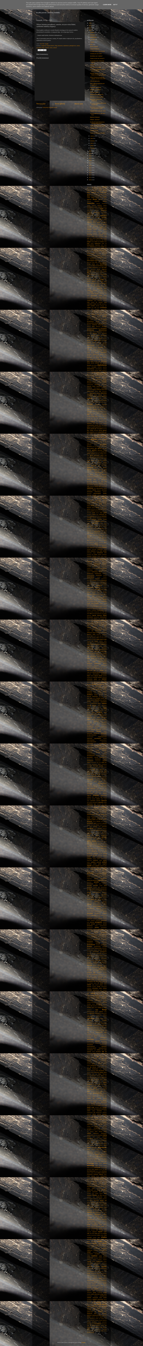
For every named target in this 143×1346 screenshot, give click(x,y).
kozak (88, 591)
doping (105, 350)
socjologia (100, 1082)
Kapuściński (101, 524)
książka (96, 603)
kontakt (98, 577)
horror (96, 474)
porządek (38, 47)
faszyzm (89, 411)
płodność (102, 850)
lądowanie (99, 613)
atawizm (89, 228)
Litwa (105, 624)
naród (105, 712)
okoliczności (98, 791)
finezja (100, 414)
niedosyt (88, 729)
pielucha (95, 837)
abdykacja (89, 187)
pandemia (93, 816)
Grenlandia (89, 452)
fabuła (104, 406)
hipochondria (104, 465)
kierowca (104, 537)
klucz (100, 545)
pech (95, 830)
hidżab (97, 463)
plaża (92, 848)
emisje (95, 395)
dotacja (101, 354)
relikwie (101, 997)
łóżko (97, 637)
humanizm (96, 476)
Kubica (94, 605)
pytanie (93, 979)
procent (98, 915)
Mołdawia (105, 689)
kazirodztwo (89, 535)
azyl (88, 238)
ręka (91, 1005)
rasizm (89, 985)
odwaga (95, 786)
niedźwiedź (98, 729)
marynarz (93, 653)
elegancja (94, 389)
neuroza (98, 722)
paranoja (89, 821)
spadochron (93, 1086)
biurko (97, 264)
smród (101, 1079)
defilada (96, 323)
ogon (106, 788)
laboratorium (96, 611)
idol (98, 479)
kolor (105, 552)
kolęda (94, 552)
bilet (96, 262)
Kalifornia (89, 517)
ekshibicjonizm (90, 384)
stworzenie (99, 1110)
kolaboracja (100, 549)
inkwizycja (89, 493)
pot (87, 890)
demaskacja (89, 328)
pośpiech (93, 889)
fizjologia (89, 416)
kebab (97, 535)
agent (105, 192)
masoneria (92, 655)
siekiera (88, 1065)
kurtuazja (89, 610)
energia (94, 396)
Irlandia (88, 503)
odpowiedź (89, 785)
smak (91, 1079)
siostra (98, 1067)
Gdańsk (91, 430)
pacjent (105, 811)
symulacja (99, 1121)
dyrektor (88, 367)
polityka (90, 873)
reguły (93, 991)
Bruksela (105, 276)
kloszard (94, 545)
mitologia (94, 682)
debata (105, 319)
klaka (103, 538)
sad (99, 1035)
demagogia (104, 326)
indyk (95, 488)
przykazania (89, 963)
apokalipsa (103, 215)
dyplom (95, 365)
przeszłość (89, 955)
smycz (88, 1080)
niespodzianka (98, 745)
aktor (88, 196)
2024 (90, 28)
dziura (99, 375)
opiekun (98, 798)
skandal (89, 1069)
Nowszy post (40, 104)
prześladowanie (95, 955)
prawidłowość (90, 906)
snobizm (96, 1081)
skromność (101, 1070)
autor (99, 233)
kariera (91, 528)
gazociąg (105, 428)
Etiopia (93, 402)
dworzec (96, 361)
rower (96, 1011)
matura (92, 658)
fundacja (105, 423)
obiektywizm (90, 771)
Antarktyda (89, 212)
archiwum (96, 219)
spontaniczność (104, 1089)
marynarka (89, 653)
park (102, 821)
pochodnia (96, 853)
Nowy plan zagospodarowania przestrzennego (97, 70)
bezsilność (98, 255)
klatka (94, 540)
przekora (105, 943)
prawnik (95, 906)
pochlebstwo (90, 853)
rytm (91, 1030)
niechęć (97, 724)
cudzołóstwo (104, 304)
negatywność (89, 721)
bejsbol (99, 246)
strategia (104, 1107)
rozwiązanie (89, 1023)
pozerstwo (104, 896)
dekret (105, 324)
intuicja (105, 500)
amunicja (99, 205)
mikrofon (105, 675)
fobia (95, 418)
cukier (88, 305)
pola (88, 869)
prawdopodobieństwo (97, 904)
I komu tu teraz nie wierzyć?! (97, 58)
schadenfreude (90, 1055)
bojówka (98, 271)
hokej (105, 469)
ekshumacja (97, 384)
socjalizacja (89, 1082)
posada (101, 885)
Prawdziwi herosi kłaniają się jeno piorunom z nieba (97, 107)
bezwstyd (93, 257)
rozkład (92, 1015)
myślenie (105, 700)
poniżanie (105, 876)
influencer (99, 489)
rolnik (105, 1007)
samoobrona (104, 1041)
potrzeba (100, 890)
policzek (88, 870)
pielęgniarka (104, 835)
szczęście (89, 1129)
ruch (103, 1027)
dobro (99, 344)
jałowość (89, 507)
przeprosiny (104, 948)
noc (106, 762)
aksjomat (105, 194)
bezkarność (89, 251)
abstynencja (94, 189)
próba (105, 929)
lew (106, 618)
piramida (95, 843)
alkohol (95, 199)
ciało (91, 297)
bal (94, 239)
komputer (104, 563)
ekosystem (89, 382)
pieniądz (104, 837)
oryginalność (90, 805)
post (99, 887)
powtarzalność (98, 895)
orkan (105, 804)
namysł (92, 710)
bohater (89, 271)
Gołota (101, 443)
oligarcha (89, 795)
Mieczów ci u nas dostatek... (97, 97)
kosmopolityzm (90, 587)
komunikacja (90, 565)
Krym (97, 597)
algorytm (89, 199)
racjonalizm (90, 981)
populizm (101, 880)
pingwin (98, 841)
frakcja (88, 421)
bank (88, 243)
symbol (100, 1119)
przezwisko (89, 960)
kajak (100, 516)
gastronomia (104, 426)
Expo (98, 406)
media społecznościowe (99, 661)
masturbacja (98, 655)
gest (106, 432)
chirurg (95, 292)
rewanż (93, 1004)
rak (98, 983)
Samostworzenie (94, 130)
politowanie (104, 870)
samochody (90, 1039)
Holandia (89, 471)
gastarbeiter (99, 427)
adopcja (95, 190)
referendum (95, 988)
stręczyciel (98, 1109)
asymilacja (101, 226)
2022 (90, 151)
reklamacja (98, 993)
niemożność (89, 733)
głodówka (89, 437)
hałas (105, 458)
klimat (96, 544)
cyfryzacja (102, 305)
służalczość (104, 1077)
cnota (105, 302)
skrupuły (92, 1072)
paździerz (89, 830)
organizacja (90, 804)
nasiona (105, 714)
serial (105, 1062)
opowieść (98, 800)
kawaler (91, 533)
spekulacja (89, 1088)
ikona (99, 481)
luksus (94, 632)
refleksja (105, 988)
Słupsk (95, 1077)
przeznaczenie (96, 958)
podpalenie (95, 860)
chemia (105, 290)
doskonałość (104, 352)
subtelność (89, 1114)
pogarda (105, 864)
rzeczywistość (99, 1032)
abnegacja (94, 187)
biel (102, 260)
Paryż (92, 824)
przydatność (104, 960)
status (98, 1102)
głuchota (88, 439)
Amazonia (89, 201)
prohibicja (100, 918)
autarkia (100, 229)
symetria (105, 1119)
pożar (100, 897)
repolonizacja (104, 998)
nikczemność (93, 762)
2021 (90, 153)
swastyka (96, 1117)
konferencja (104, 566)
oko (93, 791)
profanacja (89, 916)
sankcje (98, 1049)
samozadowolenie (103, 1048)
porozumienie (90, 883)
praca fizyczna (98, 899)
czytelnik (104, 316)
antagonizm (104, 210)
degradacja (89, 324)
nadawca (88, 703)
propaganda (98, 922)
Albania (92, 197)
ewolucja (94, 406)
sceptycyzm (104, 1053)
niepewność (89, 738)
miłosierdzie (89, 679)
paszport (105, 824)
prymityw (97, 930)
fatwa (96, 411)
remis (105, 997)
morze (95, 694)
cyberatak (97, 305)
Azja (105, 236)
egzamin (94, 381)
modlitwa (93, 689)
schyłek (105, 1055)
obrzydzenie (93, 774)
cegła (91, 285)
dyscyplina (94, 367)
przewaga (105, 955)
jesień (93, 512)
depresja (95, 333)
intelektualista (96, 496)
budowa (94, 279)
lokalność (100, 627)
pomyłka (104, 875)
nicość (88, 724)
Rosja (43, 47)
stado (97, 1096)
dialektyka (105, 338)
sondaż (98, 1084)
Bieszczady (89, 262)
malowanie (94, 642)
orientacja (99, 804)
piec (93, 835)
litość (102, 624)
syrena (98, 1122)
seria (102, 1061)
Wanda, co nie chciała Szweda (97, 125)
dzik (93, 375)
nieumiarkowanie (91, 754)
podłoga (94, 858)
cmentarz (100, 302)
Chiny (91, 292)
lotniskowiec (102, 629)
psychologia (95, 974)
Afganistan (93, 192)
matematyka (93, 656)
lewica (88, 620)
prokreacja (98, 920)
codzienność (89, 304)
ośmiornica (89, 809)
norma (99, 764)
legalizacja (89, 615)
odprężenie (95, 785)
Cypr (92, 307)
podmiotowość (104, 858)
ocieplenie (90, 780)
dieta (95, 340)
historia (89, 469)
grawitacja (100, 450)
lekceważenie (90, 617)
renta (91, 998)
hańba (92, 460)
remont (88, 998)
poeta (99, 864)
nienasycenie (96, 733)
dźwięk (105, 375)
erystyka (92, 400)
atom (101, 228)
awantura (89, 236)
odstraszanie (104, 785)
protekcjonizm (90, 927)
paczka (93, 812)
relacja (105, 995)
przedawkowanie (97, 937)
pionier (102, 841)
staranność (100, 1100)
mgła (94, 670)
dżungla (92, 377)
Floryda (88, 418)
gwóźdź (105, 457)
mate (88, 656)
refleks (100, 988)
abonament (99, 187)
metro (88, 668)
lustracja (98, 632)
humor (101, 476)
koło (92, 554)
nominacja (89, 764)
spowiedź (93, 1091)
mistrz (105, 680)
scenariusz (98, 1053)
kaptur (97, 524)
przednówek (89, 939)
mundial (98, 698)
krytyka (100, 599)
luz (106, 632)
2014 (90, 170)
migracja (96, 675)
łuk (100, 637)
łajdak (94, 634)
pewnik (94, 833)
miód (102, 680)
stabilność (101, 1095)
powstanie (104, 894)
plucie (105, 848)
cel (94, 285)
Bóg (56, 45)
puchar (91, 976)
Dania (95, 319)
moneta (94, 691)
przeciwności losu (102, 936)
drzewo (92, 359)
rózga (88, 1027)
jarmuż (105, 507)
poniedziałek (99, 876)
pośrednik (98, 889)
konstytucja (99, 575)
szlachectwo (96, 1133)
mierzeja (99, 672)
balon (105, 240)
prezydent (90, 913)
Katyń (105, 532)
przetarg (101, 955)
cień (98, 298)
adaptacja (105, 188)
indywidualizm (99, 488)
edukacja (98, 377)
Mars (88, 651)
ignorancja (104, 479)
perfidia (105, 830)
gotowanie (97, 446)
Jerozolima (89, 512)
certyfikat (89, 288)
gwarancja (97, 457)
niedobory (97, 726)
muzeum (93, 700)
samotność (104, 1046)
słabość (101, 1072)
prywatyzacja (90, 934)
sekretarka (93, 1056)
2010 (90, 179)
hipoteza (96, 467)
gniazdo (101, 439)
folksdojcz (101, 418)
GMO (98, 439)
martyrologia (103, 651)
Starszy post (79, 104)
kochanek (89, 549)
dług (103, 340)
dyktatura (104, 361)
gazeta (101, 428)
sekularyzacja (89, 1058)
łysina (102, 637)
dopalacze (99, 350)
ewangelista (89, 406)
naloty (101, 708)
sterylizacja (98, 1103)
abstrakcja (89, 188)
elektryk (96, 391)
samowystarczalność (91, 1048)
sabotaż (95, 1035)
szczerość (104, 1128)
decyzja (97, 321)
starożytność (89, 1102)
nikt (97, 762)
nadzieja (94, 705)
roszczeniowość (90, 1011)
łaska (92, 636)
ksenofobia (104, 601)
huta (91, 477)
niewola (96, 757)
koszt (102, 587)
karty (97, 528)
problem (105, 913)
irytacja (96, 503)
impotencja (96, 484)
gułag (105, 455)
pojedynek (102, 865)
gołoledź (91, 443)
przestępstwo (103, 951)
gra (103, 448)
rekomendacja (90, 995)
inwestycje (89, 502)
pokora (98, 867)
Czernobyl (101, 312)
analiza (95, 207)
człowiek (93, 314)
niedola (96, 727)
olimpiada (96, 795)
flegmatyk (105, 416)
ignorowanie (89, 481)
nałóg (105, 708)
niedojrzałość (90, 727)
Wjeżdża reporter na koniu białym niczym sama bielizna (98, 74)
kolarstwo (93, 551)
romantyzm (89, 1009)
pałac (99, 814)
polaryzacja (98, 869)
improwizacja (102, 484)
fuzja (103, 425)
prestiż (88, 911)
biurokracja (103, 264)
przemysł (105, 946)
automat (105, 231)
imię (105, 481)
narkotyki (99, 712)
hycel (93, 477)
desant (99, 333)
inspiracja (89, 495)
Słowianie (93, 1075)
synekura (94, 1123)
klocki (105, 544)
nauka (89, 719)
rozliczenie (89, 1016)
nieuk (105, 752)
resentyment (93, 1002)
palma (97, 814)
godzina (100, 441)
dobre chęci (94, 343)
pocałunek (104, 851)
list (104, 622)
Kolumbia (89, 554)
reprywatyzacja (97, 1000)
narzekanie (96, 714)
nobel (103, 762)
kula (92, 606)
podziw (95, 864)
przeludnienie (91, 944)
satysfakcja (98, 1051)
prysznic (89, 932)
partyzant (105, 823)
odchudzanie (89, 781)
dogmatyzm (89, 347)
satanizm (89, 1051)
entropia (99, 396)
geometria (96, 432)
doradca (92, 352)
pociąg (105, 853)
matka (88, 658)
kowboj (105, 589)
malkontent (89, 643)
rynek (88, 1030)
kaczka (88, 516)
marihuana (104, 648)
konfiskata (93, 568)
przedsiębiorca (96, 939)
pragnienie (104, 901)
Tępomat (92, 64)
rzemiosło (89, 1034)
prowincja (89, 929)
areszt (105, 219)
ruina (105, 1027)
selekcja (95, 1058)
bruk (96, 276)
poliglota (99, 870)
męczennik (97, 668)
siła (90, 1067)
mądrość (102, 658)
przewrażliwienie (103, 956)
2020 (90, 155)
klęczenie (101, 542)
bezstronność (104, 255)
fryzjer (97, 423)
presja (105, 910)
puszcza (105, 977)
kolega (97, 551)
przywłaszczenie (95, 969)
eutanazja (97, 404)
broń (105, 274)
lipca (91, 44)
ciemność (94, 298)
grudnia (92, 32)
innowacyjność (97, 493)
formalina (89, 420)
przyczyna (98, 960)
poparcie (96, 878)
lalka (101, 611)
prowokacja (101, 929)
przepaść (93, 948)
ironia (92, 503)
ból (95, 272)
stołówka (103, 1105)
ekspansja (89, 386)
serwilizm (89, 1063)
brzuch (105, 278)
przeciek (88, 936)
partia (95, 823)
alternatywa (100, 199)
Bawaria (96, 246)
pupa (105, 976)
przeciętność (94, 936)
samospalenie (90, 1044)
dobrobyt (104, 344)
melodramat (96, 665)
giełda (91, 433)
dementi (99, 328)
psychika (105, 972)
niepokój (105, 738)
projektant (93, 920)
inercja (105, 488)
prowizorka (95, 929)
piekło (97, 835)
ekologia (104, 381)
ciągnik (97, 297)
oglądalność (93, 788)
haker (94, 458)
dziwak (102, 375)
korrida (88, 585)
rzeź (102, 1034)
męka (101, 668)
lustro (101, 632)
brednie (99, 274)
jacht (99, 505)
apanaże (98, 214)
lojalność (95, 627)
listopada (92, 34)
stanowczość (89, 1100)
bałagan (89, 241)
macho (88, 639)
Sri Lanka (97, 1095)
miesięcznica (104, 672)
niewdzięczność (91, 755)
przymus (105, 963)
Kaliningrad (99, 517)
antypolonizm (104, 212)
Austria (95, 229)
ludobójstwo (98, 630)
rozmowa (97, 1018)
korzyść (105, 585)
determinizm (89, 337)
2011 (90, 177)
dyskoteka (100, 367)
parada (100, 819)
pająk (97, 812)
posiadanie (89, 887)
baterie (88, 246)
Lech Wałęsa (104, 613)
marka (93, 649)
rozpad (105, 1018)
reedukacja (89, 988)
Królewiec (99, 596)
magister (88, 641)
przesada (100, 950)
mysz (101, 700)
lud (92, 630)
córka (98, 304)
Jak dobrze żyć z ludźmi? (96, 56)
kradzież (100, 591)
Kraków (89, 592)
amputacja (94, 205)
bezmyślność (96, 252)
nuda (93, 769)
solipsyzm (95, 1084)
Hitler (99, 469)
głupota (94, 439)
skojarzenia (93, 1070)
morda (105, 692)
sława (105, 1072)
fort (92, 420)
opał (101, 797)
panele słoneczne (103, 816)
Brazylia (93, 274)
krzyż (99, 601)
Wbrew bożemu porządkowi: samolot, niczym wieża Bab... (98, 78)
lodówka (101, 625)
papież (93, 819)
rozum (101, 1022)
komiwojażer (100, 557)
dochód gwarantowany (101, 345)
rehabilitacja (98, 991)
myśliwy (89, 701)
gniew (105, 439)
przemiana (98, 944)
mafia (97, 639)
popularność (95, 880)
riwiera (98, 1005)
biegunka (100, 260)
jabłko (96, 505)
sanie (95, 1049)
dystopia (92, 370)
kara (106, 525)
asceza (88, 224)
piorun (105, 841)
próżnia (88, 930)
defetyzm (89, 323)
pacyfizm (89, 812)
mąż (106, 658)
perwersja (99, 831)
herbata (105, 462)
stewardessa (104, 1103)
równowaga (104, 1025)
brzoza (100, 278)
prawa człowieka (102, 903)
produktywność (104, 915)
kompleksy (89, 561)
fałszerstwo (102, 407)
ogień (88, 788)
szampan (88, 1126)
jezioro (97, 512)
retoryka (89, 1004)
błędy (105, 267)
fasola (105, 409)
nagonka (89, 707)
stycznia (92, 148)
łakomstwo (98, 634)
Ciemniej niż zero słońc (96, 53)
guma (88, 457)
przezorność (104, 958)
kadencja (92, 516)
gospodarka (103, 445)
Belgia (102, 246)
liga (97, 622)
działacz (93, 372)
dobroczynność (90, 345)
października (93, 37)
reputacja (89, 1002)
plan (93, 846)
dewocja (100, 337)
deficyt (92, 323)
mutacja (88, 700)
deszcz (98, 335)
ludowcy (105, 630)
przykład (95, 963)
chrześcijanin (94, 295)
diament (91, 340)
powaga (89, 892)
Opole (105, 798)
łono (103, 636)
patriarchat (104, 826)
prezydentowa (98, 913)
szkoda (105, 1131)
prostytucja (89, 925)
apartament (89, 215)
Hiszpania (94, 469)
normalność (89, 766)
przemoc (89, 946)
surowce (94, 1116)
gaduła (105, 425)
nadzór (99, 705)
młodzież (99, 684)
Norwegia (95, 766)
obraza (105, 772)
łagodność (89, 634)
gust (90, 457)
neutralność (104, 722)
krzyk (91, 601)
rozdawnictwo (98, 1013)
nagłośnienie (104, 705)
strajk (92, 1107)
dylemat (92, 363)
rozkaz (88, 1015)
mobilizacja (89, 687)
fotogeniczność (104, 420)
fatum (93, 411)
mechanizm (100, 660)
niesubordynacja (97, 747)
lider (95, 622)
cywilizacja (103, 307)
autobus (105, 229)
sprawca (105, 1091)
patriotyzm (90, 828)
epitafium (95, 398)
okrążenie (105, 791)
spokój (105, 1088)
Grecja (105, 450)
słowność (98, 1075)
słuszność (99, 1077)
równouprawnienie (97, 1025)
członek (88, 314)
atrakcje (105, 228)
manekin (105, 646)
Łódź (88, 637)
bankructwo (98, 243)
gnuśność (89, 441)
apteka (88, 217)
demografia (104, 328)
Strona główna (60, 104)
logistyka (89, 627)
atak (106, 226)
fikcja (105, 413)
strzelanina (104, 1109)
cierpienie (104, 298)
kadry (96, 516)
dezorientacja (95, 338)
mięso (88, 675)
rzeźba (105, 1034)
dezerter (105, 337)
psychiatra (99, 972)
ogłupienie (102, 788)
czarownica (89, 311)
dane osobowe (90, 319)
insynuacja (104, 495)
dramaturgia (104, 355)
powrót (96, 894)
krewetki (97, 594)
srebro (93, 1095)
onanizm (89, 797)
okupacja (105, 793)
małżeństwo (97, 644)
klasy (88, 540)
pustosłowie (94, 977)
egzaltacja (89, 381)
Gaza (98, 428)
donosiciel (93, 350)
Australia (89, 229)
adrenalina (100, 190)
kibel (106, 535)
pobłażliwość (94, 851)
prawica (105, 904)
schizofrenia (100, 1055)
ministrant (95, 680)
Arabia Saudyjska (101, 217)
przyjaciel (95, 962)
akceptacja (96, 194)
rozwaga (105, 1022)
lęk (91, 620)
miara (97, 670)
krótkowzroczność (91, 597)
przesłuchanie (96, 951)
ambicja (105, 201)
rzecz (88, 1032)
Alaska (88, 197)
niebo (93, 724)
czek (106, 311)
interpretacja (90, 500)
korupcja (99, 585)
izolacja (88, 505)
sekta (106, 1056)
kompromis (89, 563)
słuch (106, 1075)
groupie (99, 451)
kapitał (101, 523)
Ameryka (90, 203)
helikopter (99, 462)
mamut (96, 646)
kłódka (88, 547)
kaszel (96, 530)
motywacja (95, 696)
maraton (97, 648)
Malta (98, 642)
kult (94, 606)
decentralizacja (90, 321)
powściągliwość (90, 896)
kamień (88, 519)
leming (91, 618)
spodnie (100, 1088)
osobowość (104, 805)
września (92, 39)
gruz (99, 453)
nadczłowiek (94, 703)
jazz (96, 509)
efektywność (104, 377)
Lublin (88, 630)
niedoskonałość (103, 727)
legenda (94, 615)
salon (96, 1037)
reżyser (88, 1005)
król (93, 596)
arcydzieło (100, 219)
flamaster (100, 416)
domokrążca (104, 349)
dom (91, 349)
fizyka (92, 416)
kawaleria (95, 533)
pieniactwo (99, 837)
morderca (90, 694)
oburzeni (93, 776)
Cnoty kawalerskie (94, 48)
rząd (106, 1030)
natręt (94, 717)
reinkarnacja (104, 991)
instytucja (99, 495)
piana (106, 833)
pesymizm (89, 833)
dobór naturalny (103, 342)
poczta (105, 855)
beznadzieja (104, 252)
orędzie (105, 802)
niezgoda (105, 759)
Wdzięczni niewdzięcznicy (96, 94)
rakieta (101, 983)
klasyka (91, 540)
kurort (105, 608)
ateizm (93, 228)
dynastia (89, 365)
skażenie (88, 1070)
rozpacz (101, 1018)
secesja (88, 1056)
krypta (105, 597)
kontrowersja (104, 578)
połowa (92, 875)
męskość (105, 668)
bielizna (105, 260)
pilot (106, 838)
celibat (97, 285)
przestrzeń (89, 953)
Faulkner (101, 411)
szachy (95, 1124)
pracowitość (89, 901)
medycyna (89, 663)
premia (98, 910)
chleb (98, 292)
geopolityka (101, 432)
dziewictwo (89, 375)
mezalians (92, 668)
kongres (95, 570)
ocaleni (88, 778)
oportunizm (92, 800)
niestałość (105, 745)
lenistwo (95, 618)
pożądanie (105, 897)
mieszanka (89, 673)
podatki (89, 857)
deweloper (95, 337)
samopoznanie (98, 1042)
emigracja (90, 395)
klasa (106, 538)
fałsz (98, 407)
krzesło (88, 601)
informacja (104, 490)
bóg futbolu (92, 272)
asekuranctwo (93, 224)
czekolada (92, 312)
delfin (93, 326)
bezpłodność (98, 253)
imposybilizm (90, 484)
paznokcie (105, 828)
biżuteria (88, 265)
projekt (88, 920)
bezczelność (97, 248)
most (105, 694)
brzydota (89, 279)
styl (94, 1112)
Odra (99, 785)
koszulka (88, 589)
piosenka (89, 843)
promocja (92, 922)
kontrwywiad (89, 580)
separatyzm (89, 1062)
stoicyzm (95, 1105)
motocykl (89, 696)
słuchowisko (89, 1077)
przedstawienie (104, 939)
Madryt (94, 639)
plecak (99, 848)
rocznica (89, 1007)
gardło (91, 426)
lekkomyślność (103, 617)
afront (98, 192)
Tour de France (94, 128)
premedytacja (93, 910)
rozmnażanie (91, 1018)
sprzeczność (89, 1095)
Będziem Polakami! (95, 117)
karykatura (101, 528)
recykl (98, 986)
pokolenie (93, 867)
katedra (102, 531)
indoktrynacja (104, 486)
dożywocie (98, 356)
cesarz (94, 288)
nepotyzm (89, 722)
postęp (89, 889)
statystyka (104, 1102)
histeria (105, 467)
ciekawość (104, 297)
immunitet (89, 483)
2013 (90, 172)
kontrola (97, 578)
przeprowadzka (90, 949)
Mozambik (101, 696)
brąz (96, 274)
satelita (93, 1051)
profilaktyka (89, 918)
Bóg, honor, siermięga (95, 67)
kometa (98, 556)
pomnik (96, 875)
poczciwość (100, 855)
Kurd (100, 608)
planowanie (100, 846)
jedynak (102, 510)
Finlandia (104, 414)
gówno (100, 448)
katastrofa (60, 45)
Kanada (105, 519)
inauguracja (92, 486)
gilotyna (105, 433)
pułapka (95, 976)
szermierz (92, 1131)
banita (105, 241)
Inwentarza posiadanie (95, 87)
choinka (88, 293)
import (105, 483)
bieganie (92, 260)
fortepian (95, 420)
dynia (93, 365)
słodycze (89, 1074)
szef (88, 1131)
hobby (102, 469)
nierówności (90, 743)
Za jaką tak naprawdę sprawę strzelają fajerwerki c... (97, 122)
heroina (94, 463)
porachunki (89, 882)
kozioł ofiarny (93, 591)
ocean (92, 778)
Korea (91, 583)
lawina (95, 613)
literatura (96, 624)
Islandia (105, 503)
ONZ (93, 797)
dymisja (105, 363)
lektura (88, 618)
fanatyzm (89, 409)
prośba (96, 925)
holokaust (104, 471)
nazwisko (104, 719)
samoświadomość (91, 1046)
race (96, 979)
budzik (98, 279)
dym (101, 363)
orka (102, 804)
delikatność (98, 326)
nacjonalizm (104, 701)
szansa (92, 1126)
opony (88, 800)
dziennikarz (100, 374)
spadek (88, 1086)
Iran (106, 502)
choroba (97, 293)
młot (103, 684)
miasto (102, 670)
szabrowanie (90, 1124)
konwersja (95, 582)
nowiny (92, 767)
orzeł (95, 805)
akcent (92, 194)
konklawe (89, 571)
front (105, 421)
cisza (88, 302)
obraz (102, 772)
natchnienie (89, 717)
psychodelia (89, 974)
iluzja (102, 481)
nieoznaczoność (90, 736)
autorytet (104, 233)
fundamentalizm (90, 425)
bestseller (89, 248)
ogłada (97, 788)
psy (94, 972)
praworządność (90, 908)
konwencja (104, 580)
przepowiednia (98, 948)
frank (97, 421)
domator (94, 349)
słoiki (93, 1074)
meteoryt (101, 666)
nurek (97, 769)
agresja (88, 194)
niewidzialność (104, 755)
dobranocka (89, 343)
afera (88, 192)
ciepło (100, 298)
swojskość (105, 1117)
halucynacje (101, 458)
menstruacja (104, 665)
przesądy (105, 950)
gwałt (93, 457)
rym (106, 1028)
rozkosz (105, 1015)
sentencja (96, 1060)
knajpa (96, 547)
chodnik (105, 292)
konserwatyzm (90, 575)
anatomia (105, 207)
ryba (101, 1029)
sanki (102, 1049)
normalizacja (104, 764)
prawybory (98, 908)
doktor (105, 347)
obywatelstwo (104, 776)
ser (93, 1061)
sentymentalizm (103, 1060)
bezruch (94, 255)
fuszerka (96, 425)
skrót (106, 1070)
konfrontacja (90, 570)
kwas (106, 610)
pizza (101, 844)
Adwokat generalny (95, 81)
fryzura (100, 423)
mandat (100, 646)
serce (99, 1062)
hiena (100, 463)
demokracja (90, 330)
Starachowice (95, 1100)
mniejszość (98, 686)
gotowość (101, 446)
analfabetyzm (90, 207)
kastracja (89, 530)
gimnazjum (89, 435)
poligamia (94, 870)
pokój (101, 867)
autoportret (95, 233)
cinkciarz (105, 300)
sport (88, 1091)
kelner (100, 535)
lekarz (105, 615)
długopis (93, 342)
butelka (95, 283)
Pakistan (101, 812)
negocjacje (96, 721)
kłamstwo (104, 545)
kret (92, 594)
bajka (88, 239)
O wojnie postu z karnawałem (97, 51)
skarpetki (105, 1068)
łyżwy (105, 637)
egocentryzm (99, 379)
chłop (101, 292)
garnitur (94, 427)
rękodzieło (95, 1005)
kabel (97, 514)
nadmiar (104, 703)
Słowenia (89, 1075)
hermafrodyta (89, 463)
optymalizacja (95, 802)
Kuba (88, 605)
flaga (96, 416)
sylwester (92, 1119)
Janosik (93, 507)
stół (106, 1105)
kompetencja (103, 559)
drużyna (105, 357)
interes (99, 498)
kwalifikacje (94, 610)
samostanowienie (103, 1044)
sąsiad (94, 1053)
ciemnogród (89, 298)
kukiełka (105, 604)
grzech (91, 455)
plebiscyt (95, 848)
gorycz (95, 444)
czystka (105, 314)
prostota (105, 924)
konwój (98, 582)
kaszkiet (99, 530)
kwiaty (88, 611)
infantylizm (89, 489)
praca (92, 899)
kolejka (105, 551)
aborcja (104, 187)
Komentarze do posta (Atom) (50, 107)
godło (92, 441)
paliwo (93, 814)
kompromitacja (97, 563)
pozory (92, 897)
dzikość (96, 375)
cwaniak (93, 305)
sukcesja (99, 1114)
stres (95, 1109)
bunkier (98, 281)
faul (98, 411)
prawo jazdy (104, 906)
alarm (105, 196)
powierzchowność (97, 892)
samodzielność (103, 1039)
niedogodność (104, 726)
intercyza (94, 498)
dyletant (97, 363)
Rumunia (89, 1028)
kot (102, 589)
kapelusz (88, 523)
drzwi (95, 359)
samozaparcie (90, 1049)
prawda (89, 904)
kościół (98, 589)
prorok (88, 924)
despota (88, 335)
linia (102, 622)
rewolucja (99, 1004)
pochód (100, 853)
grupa (96, 453)
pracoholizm (104, 899)
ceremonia (105, 286)
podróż (105, 860)
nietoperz (97, 750)
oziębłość (101, 811)
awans (105, 234)
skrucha (88, 1072)
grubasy (88, 453)
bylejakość (104, 283)
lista (106, 622)
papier (105, 817)
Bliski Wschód (96, 265)
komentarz (89, 556)
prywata (96, 932)
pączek (92, 830)
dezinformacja (90, 338)
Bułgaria (94, 281)
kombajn (99, 554)
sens (106, 1058)
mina (99, 679)
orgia (95, 804)
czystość (99, 316)
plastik (105, 846)
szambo (105, 1124)
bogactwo (104, 269)
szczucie (98, 1129)
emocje (100, 395)
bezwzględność (100, 257)
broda (102, 274)
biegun (95, 260)
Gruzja (101, 453)
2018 (90, 160)
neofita (101, 721)
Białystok (97, 258)
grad (106, 448)
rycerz (103, 1028)
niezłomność (90, 760)
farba (99, 409)
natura (78, 45)
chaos (105, 288)
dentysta (94, 331)
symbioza (96, 1119)
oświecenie (99, 809)
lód (106, 629)
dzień (105, 374)
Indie (100, 486)
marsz (91, 651)
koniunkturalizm (103, 570)
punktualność (101, 976)
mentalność (89, 666)
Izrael (92, 505)
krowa (88, 596)
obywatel (98, 776)
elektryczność (90, 391)
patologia (95, 826)
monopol (105, 691)
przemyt (89, 948)
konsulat (105, 575)
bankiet (92, 243)
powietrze (104, 892)
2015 (90, 167)
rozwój (98, 1023)
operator (93, 798)
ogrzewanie (100, 790)
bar (106, 243)
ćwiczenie (89, 318)
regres (101, 990)
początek (95, 855)
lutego (92, 145)
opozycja (104, 800)
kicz (92, 537)
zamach (55, 47)
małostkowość (103, 643)
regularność (89, 991)
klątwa (105, 540)
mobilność (95, 687)
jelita (106, 510)
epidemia (89, 398)
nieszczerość (104, 747)
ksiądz (88, 603)
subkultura (104, 1112)
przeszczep (98, 953)
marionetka (89, 649)
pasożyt (97, 825)
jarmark (101, 507)
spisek (95, 1088)
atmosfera (97, 227)
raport (105, 983)
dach (93, 317)
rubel (100, 1027)
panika (88, 818)
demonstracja (103, 330)
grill (93, 452)
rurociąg (94, 1028)
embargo (98, 393)
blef (91, 265)
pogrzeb (97, 865)
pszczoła (105, 974)
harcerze (100, 460)
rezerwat (105, 1004)
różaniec (91, 1027)
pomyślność (93, 876)
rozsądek (104, 1020)
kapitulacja (89, 525)
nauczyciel (104, 717)
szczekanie (89, 1128)
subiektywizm (99, 1112)
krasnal (93, 592)
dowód (88, 356)
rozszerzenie (96, 1022)
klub (97, 545)
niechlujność (104, 724)
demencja (94, 328)
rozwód (94, 1023)
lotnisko (97, 629)
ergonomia (104, 398)
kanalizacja (89, 521)
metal (98, 666)
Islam (100, 504)
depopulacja (99, 331)
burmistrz (89, 283)
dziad (100, 370)
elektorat (99, 389)
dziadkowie (104, 370)
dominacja (99, 349)
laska (106, 611)
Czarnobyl (97, 309)
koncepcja (89, 566)
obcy (106, 769)
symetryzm (89, 1121)
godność (96, 441)
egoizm (105, 379)
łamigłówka (104, 634)
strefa (92, 1109)
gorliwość (89, 444)
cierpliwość (90, 300)
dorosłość (97, 352)
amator (105, 199)
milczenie (95, 677)
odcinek (95, 781)
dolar (88, 349)
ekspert (93, 386)
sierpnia (92, 42)
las (103, 611)
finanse (96, 414)
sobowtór (105, 1081)
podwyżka (99, 862)
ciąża (100, 297)
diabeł (100, 338)
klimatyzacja (101, 544)
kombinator (104, 554)
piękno (98, 838)
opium (102, 798)
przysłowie (89, 967)
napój (105, 710)
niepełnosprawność (102, 736)
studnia (93, 1110)
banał (96, 241)
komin (105, 556)
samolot (47, 47)
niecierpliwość (90, 726)
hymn (100, 477)
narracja (89, 714)
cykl (106, 305)
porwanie (89, 885)
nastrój (95, 715)
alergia (101, 197)
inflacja (94, 490)
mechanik (95, 660)
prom (88, 922)
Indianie (96, 486)
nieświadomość (90, 750)
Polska (105, 873)
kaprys (94, 524)
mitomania (98, 682)
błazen (100, 267)
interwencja (98, 500)
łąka (100, 636)
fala (95, 407)
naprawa (88, 712)
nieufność (98, 752)
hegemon (94, 462)
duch (102, 359)
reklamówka (104, 993)
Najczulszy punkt (94, 92)
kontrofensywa (90, 578)
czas (93, 311)
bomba (105, 271)
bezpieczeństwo (50, 45)
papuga (97, 819)
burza (92, 283)
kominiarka (89, 557)
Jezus (101, 512)
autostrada (89, 234)
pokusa (105, 867)
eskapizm (100, 400)
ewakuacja (104, 404)
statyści (88, 1103)
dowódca (93, 355)
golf (106, 441)
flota (92, 418)
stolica (99, 1105)
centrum (94, 286)
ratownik (97, 984)
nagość (94, 707)
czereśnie (96, 312)
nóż (90, 769)
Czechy (97, 311)
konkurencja (95, 571)
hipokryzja (90, 467)
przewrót (89, 958)
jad (101, 505)
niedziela (93, 729)
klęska (105, 542)
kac (106, 514)
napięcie (96, 710)
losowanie (89, 629)
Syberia (88, 1119)
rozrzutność (97, 1020)
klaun (97, 540)
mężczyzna (89, 670)
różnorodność (96, 1027)
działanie (98, 372)
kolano (88, 551)
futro (100, 425)
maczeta (91, 639)
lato (91, 613)
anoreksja (96, 210)
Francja (93, 421)
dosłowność (89, 354)
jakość (105, 505)
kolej (101, 551)
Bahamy (105, 238)
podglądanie (99, 856)
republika (105, 1000)
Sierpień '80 (102, 1065)
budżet (102, 280)
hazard (88, 462)
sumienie (104, 1114)
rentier (94, 998)
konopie (105, 571)
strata (101, 1107)
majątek (96, 641)
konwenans (99, 580)
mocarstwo (100, 687)
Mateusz (105, 656)
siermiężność (93, 1065)
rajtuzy (95, 983)
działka (101, 372)
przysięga (105, 965)
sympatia (94, 1121)
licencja (105, 620)
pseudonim (89, 972)
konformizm (104, 568)
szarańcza (101, 1126)
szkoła (89, 1133)
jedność (92, 511)
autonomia (89, 233)
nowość (102, 767)
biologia (89, 264)
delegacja (89, 326)
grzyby (102, 455)
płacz (96, 850)
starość (105, 1100)
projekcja (105, 918)
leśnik (99, 618)
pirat (88, 845)
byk (100, 283)
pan (106, 814)
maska (105, 653)
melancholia (89, 665)
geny (88, 432)
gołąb (88, 443)
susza (105, 1116)
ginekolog (94, 435)
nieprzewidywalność (91, 741)
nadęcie (99, 703)
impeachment (95, 483)
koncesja (99, 566)
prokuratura (104, 920)
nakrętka (98, 708)
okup (100, 793)
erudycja (88, 400)
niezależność (98, 759)
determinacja (104, 335)
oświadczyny (94, 809)
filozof (92, 414)
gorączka (105, 443)
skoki (97, 1070)
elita (100, 391)
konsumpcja (90, 577)
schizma (95, 1055)
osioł (99, 805)
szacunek (100, 1124)
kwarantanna (100, 610)
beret (106, 246)
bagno (101, 238)
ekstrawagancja (97, 387)
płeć (99, 850)
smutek (105, 1079)
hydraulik (97, 477)
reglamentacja (96, 990)
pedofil (98, 830)
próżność (93, 931)
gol (103, 441)
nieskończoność (90, 745)
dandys (103, 317)
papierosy (89, 819)
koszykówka (93, 589)
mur (106, 698)
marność (97, 649)
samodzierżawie (90, 1041)
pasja (94, 824)
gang (88, 427)
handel (88, 460)
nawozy (93, 719)
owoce (91, 811)
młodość (94, 684)
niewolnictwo (103, 757)
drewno (93, 357)
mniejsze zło (90, 686)
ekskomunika (104, 384)
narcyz (93, 712)
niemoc (105, 731)
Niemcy (98, 731)
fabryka (100, 406)
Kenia (103, 535)
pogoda (89, 865)
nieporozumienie (90, 740)
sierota (98, 1065)
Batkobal (92, 246)
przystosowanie (95, 967)
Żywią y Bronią (94, 46)
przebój (100, 934)
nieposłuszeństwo (103, 740)
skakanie (102, 1067)
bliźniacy (101, 265)
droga (97, 357)
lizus (88, 625)
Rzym (92, 1035)
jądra (98, 509)
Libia (101, 620)
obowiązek (95, 772)
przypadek (89, 965)
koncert (94, 566)
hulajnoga (104, 474)
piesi (94, 838)
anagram (105, 205)
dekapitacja (100, 324)
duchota (105, 359)
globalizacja (104, 435)
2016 (90, 165)
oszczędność (96, 807)
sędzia (93, 1063)
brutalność (89, 277)
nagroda (105, 707)
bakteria (91, 240)
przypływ (95, 965)
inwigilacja (95, 502)
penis (102, 830)
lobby (92, 625)
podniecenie (89, 860)
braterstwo (104, 272)
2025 (90, 25)
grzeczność (97, 455)
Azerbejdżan (101, 236)
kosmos (97, 587)
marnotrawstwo (103, 649)
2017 (90, 163)
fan (106, 407)
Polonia (95, 873)
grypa (88, 455)
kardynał (105, 526)
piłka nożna (91, 841)
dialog (88, 340)
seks (97, 1057)
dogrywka (95, 347)
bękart (88, 258)
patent (90, 826)
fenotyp (93, 413)
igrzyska (95, 481)
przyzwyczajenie (103, 970)
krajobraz (105, 591)
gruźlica (105, 453)
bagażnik (98, 238)
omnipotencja (104, 795)
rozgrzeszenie (104, 1013)
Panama (88, 816)
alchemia (97, 197)
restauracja (104, 1002)
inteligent (89, 498)
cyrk (95, 307)
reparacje (98, 998)
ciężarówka (99, 300)
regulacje (105, 990)
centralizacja (89, 286)
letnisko (102, 618)
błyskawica (93, 269)
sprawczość (89, 1093)
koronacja (99, 583)
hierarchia (104, 464)
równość (89, 1025)
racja (98, 979)
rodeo (93, 1007)
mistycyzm (89, 682)
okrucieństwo (90, 793)
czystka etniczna (91, 316)
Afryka (101, 192)
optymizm (100, 802)
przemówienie (97, 946)
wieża (51, 47)
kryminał (101, 597)
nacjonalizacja (96, 701)
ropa (96, 1010)
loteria (92, 629)
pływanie (89, 851)
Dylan (88, 363)
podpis (100, 860)
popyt (105, 880)
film (88, 415)
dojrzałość (100, 347)
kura (94, 608)
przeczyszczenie (90, 937)
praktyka (95, 902)
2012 (90, 175)
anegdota (89, 208)
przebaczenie (95, 934)
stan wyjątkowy (97, 1098)
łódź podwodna (93, 637)
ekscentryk (99, 382)
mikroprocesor (90, 677)
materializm (99, 656)
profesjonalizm (97, 916)
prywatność (104, 932)
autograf (94, 231)
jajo (103, 505)
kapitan (105, 523)
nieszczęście (89, 748)
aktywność (102, 196)
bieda (88, 260)
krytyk (95, 599)
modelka (88, 689)
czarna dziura (90, 309)
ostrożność (89, 807)
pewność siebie (99, 833)
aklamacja (101, 194)
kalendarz (104, 516)
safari (105, 1035)
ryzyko (102, 1030)
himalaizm (93, 465)
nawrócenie (98, 719)
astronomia (95, 226)
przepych (95, 949)
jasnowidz (93, 509)
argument (95, 221)
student (88, 1110)
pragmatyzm (97, 901)
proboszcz (89, 915)
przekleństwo (90, 943)
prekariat (88, 910)
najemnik (94, 708)
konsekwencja (90, 573)
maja (91, 138)
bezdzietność (95, 250)
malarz (105, 641)
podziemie (89, 864)
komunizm (97, 565)
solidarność (90, 1084)
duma (88, 361)
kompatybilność (95, 559)
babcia (91, 238)
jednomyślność (103, 509)
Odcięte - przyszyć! (95, 119)
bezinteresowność (103, 250)
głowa (102, 437)
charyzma (95, 290)
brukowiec (100, 276)
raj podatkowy (90, 983)
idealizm (104, 477)
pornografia (104, 882)
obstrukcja (89, 776)
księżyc (101, 603)
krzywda (95, 601)
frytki (94, 423)
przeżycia (94, 960)
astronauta (89, 226)
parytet (88, 825)
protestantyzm (104, 927)
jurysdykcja (89, 514)
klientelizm (92, 544)
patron (95, 828)
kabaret (94, 514)
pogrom (93, 865)
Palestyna (89, 814)
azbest (96, 236)
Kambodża (104, 517)
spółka (101, 1091)
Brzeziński (95, 277)
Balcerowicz (98, 239)
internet (104, 498)
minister (104, 679)
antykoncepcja (96, 212)
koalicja (100, 547)
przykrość (100, 963)
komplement (97, 561)
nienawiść (104, 733)
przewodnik (97, 956)
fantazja (95, 409)
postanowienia (104, 887)
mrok (88, 698)
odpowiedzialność (102, 783)
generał (100, 430)
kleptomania (91, 542)
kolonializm (100, 552)
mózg (105, 696)
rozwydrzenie (104, 1023)
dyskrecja (105, 367)
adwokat (105, 190)
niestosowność (90, 747)
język (105, 512)
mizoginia (89, 684)
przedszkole (90, 941)
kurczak (96, 608)
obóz (99, 772)
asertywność (99, 224)
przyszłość (103, 967)
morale (95, 692)
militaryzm (104, 677)
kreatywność (99, 592)
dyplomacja (102, 365)
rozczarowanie (90, 1013)
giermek (95, 433)
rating (93, 984)
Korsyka (93, 585)
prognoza (95, 918)
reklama (92, 993)
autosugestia (95, 234)
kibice (89, 537)
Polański (92, 869)
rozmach (98, 1016)
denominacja (89, 331)
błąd (103, 267)
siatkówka (100, 1063)
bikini (93, 262)
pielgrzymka (90, 837)
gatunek (92, 428)
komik (102, 556)
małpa (88, 644)
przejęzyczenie (104, 941)
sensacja (89, 1060)
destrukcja (93, 335)
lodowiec (96, 625)
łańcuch (88, 636)
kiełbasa (99, 537)
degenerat (104, 323)
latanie (88, 613)
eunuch (105, 402)
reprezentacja (90, 1000)
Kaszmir (103, 530)
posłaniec (95, 887)
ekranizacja (94, 382)
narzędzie (101, 714)
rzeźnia (88, 1035)
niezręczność (98, 760)
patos (100, 826)
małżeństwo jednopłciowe (69, 45)
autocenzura (89, 231)
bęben (105, 257)
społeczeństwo (90, 1089)
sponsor (97, 1089)
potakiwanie (91, 890)
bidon (105, 258)
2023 (90, 30)
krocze (105, 594)
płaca (93, 850)
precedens (105, 908)
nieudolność (89, 752)
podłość (98, 858)
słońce (99, 1074)
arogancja (43, 45)
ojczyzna (89, 791)
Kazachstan (104, 533)
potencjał (96, 890)
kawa (88, 533)
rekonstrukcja (96, 995)
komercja (94, 556)
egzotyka (99, 381)
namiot (88, 710)
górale (88, 448)
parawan (98, 821)
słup (93, 1077)
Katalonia (89, 532)
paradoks (105, 819)
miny (99, 680)
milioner (100, 677)
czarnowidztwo (104, 309)
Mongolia (99, 691)
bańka (103, 243)
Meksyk (105, 663)
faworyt (105, 411)
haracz (96, 460)
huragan (105, 476)
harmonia (104, 460)
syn (102, 1121)
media (88, 661)
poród (96, 883)
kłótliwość (92, 547)
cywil (98, 307)
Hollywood (96, 471)
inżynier (100, 502)
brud (88, 276)
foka (97, 418)
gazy (88, 430)
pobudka (99, 851)
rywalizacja (97, 1030)
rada (94, 981)
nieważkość (104, 753)
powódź (89, 894)
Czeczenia (102, 311)
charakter (89, 290)
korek (95, 583)
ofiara (102, 786)
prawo (99, 906)
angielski (97, 208)
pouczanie (105, 890)
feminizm (89, 413)
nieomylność (104, 735)
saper (105, 1049)
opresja (90, 802)
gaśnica (88, 428)
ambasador (96, 201)
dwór (99, 361)
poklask (88, 867)
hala (97, 458)
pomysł (88, 876)
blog (105, 265)
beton (93, 248)
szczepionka (97, 1128)
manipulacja (90, 648)
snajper (92, 1081)
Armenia (105, 220)
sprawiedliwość (97, 1093)
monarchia (89, 691)
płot (106, 850)
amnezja (88, 205)
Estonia (88, 402)
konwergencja (89, 582)
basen (105, 245)
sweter (100, 1117)
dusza (92, 361)
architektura (90, 219)
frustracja (89, 423)
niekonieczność (90, 731)
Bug (106, 279)
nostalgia (101, 766)
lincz (99, 622)
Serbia (96, 1061)
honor (91, 474)
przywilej (89, 969)
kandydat (97, 521)
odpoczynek (89, 783)
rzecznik (92, 1032)
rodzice (95, 1007)
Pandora (97, 816)
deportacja (105, 331)
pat (87, 826)
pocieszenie (89, 855)
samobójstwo (103, 1037)
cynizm (89, 307)
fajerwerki (91, 407)
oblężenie (101, 771)
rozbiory (101, 1011)
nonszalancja (94, 764)
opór (88, 802)
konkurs (101, 571)
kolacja (105, 549)
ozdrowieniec (96, 811)
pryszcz (105, 930)
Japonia (97, 507)
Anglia (101, 209)
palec (106, 812)
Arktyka (100, 220)
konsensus (105, 573)
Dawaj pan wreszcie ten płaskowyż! (96, 100)
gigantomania (100, 433)
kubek (91, 604)
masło (88, 654)
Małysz (92, 644)
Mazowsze (97, 658)
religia (97, 997)
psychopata (100, 974)
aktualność (92, 196)
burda (105, 281)
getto (88, 433)
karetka (88, 528)
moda (105, 687)
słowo (102, 1075)
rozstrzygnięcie (90, 1022)
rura (92, 1029)
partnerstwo (99, 823)
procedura (94, 915)
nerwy (94, 722)
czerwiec (105, 312)
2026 (90, 23)
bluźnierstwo (95, 267)
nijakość (89, 762)
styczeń (105, 1110)
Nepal (105, 721)
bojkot (93, 271)
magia (105, 639)
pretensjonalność (98, 911)
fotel (99, 420)
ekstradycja (89, 388)
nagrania (99, 707)
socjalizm (95, 1082)
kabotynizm (101, 514)
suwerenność (90, 1117)
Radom (100, 981)
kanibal (102, 521)
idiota (95, 479)
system (105, 1123)
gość (93, 446)
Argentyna (89, 221)
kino (100, 538)
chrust (88, 295)
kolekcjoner (89, 552)
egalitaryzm (89, 379)
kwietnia (92, 140)
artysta (98, 222)
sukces (94, 1114)
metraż (105, 666)
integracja (89, 496)
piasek (88, 835)
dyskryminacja (90, 368)
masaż (102, 653)
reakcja (101, 984)
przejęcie (97, 941)
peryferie (104, 832)
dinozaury (99, 340)
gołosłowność (96, 443)
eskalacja (96, 400)
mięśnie (92, 675)
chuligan (100, 295)
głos (93, 437)
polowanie (99, 873)
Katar (93, 531)
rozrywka (89, 1020)
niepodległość (97, 738)
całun (88, 285)
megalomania (97, 663)
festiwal (97, 413)
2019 (90, 158)
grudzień (93, 453)
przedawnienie (104, 937)
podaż (93, 857)
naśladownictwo (103, 715)
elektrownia (104, 389)
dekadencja (94, 324)
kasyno (92, 530)
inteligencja (104, 496)
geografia (92, 432)
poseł (105, 885)
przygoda (89, 962)
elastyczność (89, 389)
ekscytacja (104, 382)
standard (105, 1098)
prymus (101, 930)
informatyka (89, 491)
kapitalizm (95, 523)
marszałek (96, 651)
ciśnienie (92, 302)
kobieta (104, 547)
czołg (97, 314)
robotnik (105, 1005)
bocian (98, 269)
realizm (105, 984)
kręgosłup (102, 594)
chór (106, 293)
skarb (100, 1068)
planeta (96, 846)
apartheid (94, 215)
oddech (100, 781)
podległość (89, 858)
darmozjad (100, 319)
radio (97, 981)
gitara (98, 435)
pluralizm (89, 850)
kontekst (105, 577)
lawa (93, 613)
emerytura (104, 393)
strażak (88, 1109)
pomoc (100, 875)
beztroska (89, 257)
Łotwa (105, 636)
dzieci (105, 372)
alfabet (105, 197)
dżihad (88, 377)
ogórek (88, 790)
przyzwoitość (96, 970)
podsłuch (93, 862)
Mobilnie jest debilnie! (95, 89)
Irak (103, 502)
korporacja (104, 583)
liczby (92, 622)
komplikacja (104, 561)
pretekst (92, 911)
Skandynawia (95, 1069)
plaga (88, 846)
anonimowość (89, 210)
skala (106, 1067)
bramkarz (98, 272)
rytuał (93, 1030)
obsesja (98, 774)
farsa (102, 409)
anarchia (100, 207)
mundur (102, 698)
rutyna (98, 1029)
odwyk (99, 786)
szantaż (96, 1126)
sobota (100, 1080)
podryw (88, 862)
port (100, 883)
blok (88, 267)
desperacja (104, 333)
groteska (96, 451)
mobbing (105, 686)
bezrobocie (89, 255)
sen (99, 1058)
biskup (93, 264)
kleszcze (96, 542)
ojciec (105, 790)
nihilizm (105, 760)
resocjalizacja (99, 1002)
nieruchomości (103, 743)
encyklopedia (89, 396)
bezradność (104, 253)
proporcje (105, 922)
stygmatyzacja (90, 1112)
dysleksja (105, 368)
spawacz (98, 1086)
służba (88, 1079)
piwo (98, 845)
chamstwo (99, 288)
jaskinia (88, 509)
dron (101, 357)
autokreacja (100, 231)
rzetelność (99, 1034)
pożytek (88, 899)
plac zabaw (104, 844)
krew (94, 594)
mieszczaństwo (96, 674)
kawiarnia (100, 533)
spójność (97, 1091)
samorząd (104, 1043)
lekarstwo (99, 615)
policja (105, 869)
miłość (95, 679)
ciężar (95, 300)
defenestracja (104, 321)
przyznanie (89, 970)
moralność (100, 693)
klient (88, 544)
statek (94, 1102)
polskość (89, 875)
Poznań (88, 897)
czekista (88, 312)
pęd (103, 833)
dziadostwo (89, 372)
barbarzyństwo (90, 245)
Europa (90, 404)
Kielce (95, 537)
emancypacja (92, 393)
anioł (105, 208)
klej (87, 542)
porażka (96, 882)
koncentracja (104, 565)
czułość (101, 314)
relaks (88, 997)
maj (92, 641)
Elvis (88, 393)
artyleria (94, 222)
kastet (105, 528)
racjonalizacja (104, 979)
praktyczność (89, 902)
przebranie (104, 934)
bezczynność (104, 248)
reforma (89, 990)
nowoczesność (97, 767)
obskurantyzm (104, 774)
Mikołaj (100, 675)
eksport (105, 386)
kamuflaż (100, 519)
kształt (105, 603)
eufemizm (97, 402)
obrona (88, 774)
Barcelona (97, 245)
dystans (88, 370)
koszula (105, 587)
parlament (90, 823)
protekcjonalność (103, 925)
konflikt (98, 568)
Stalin (103, 1096)
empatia (105, 395)
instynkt (94, 495)
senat (102, 1058)
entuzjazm (104, 396)
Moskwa (101, 694)
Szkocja (100, 1131)
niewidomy (98, 755)
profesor (105, 917)
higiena (88, 465)
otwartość (104, 809)
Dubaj (98, 359)
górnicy (92, 448)
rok (102, 1007)
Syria (101, 1123)
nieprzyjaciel (104, 741)
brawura (89, 274)
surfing (88, 1116)
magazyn (102, 639)
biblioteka (102, 258)
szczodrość (94, 1129)
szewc (96, 1131)
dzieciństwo (89, 374)
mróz (91, 698)
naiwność (89, 708)
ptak (88, 976)
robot (101, 1005)
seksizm (102, 1056)
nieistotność (104, 729)
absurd (100, 189)
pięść (102, 838)
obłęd (105, 771)
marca (92, 143)
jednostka (89, 510)
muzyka (97, 700)
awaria (92, 236)
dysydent (96, 370)
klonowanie (89, 545)
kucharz (97, 604)
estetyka (105, 400)
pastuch (101, 824)
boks (101, 271)
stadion (94, 1096)
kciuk (94, 535)
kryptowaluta (90, 599)
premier (102, 910)
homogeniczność (90, 472)
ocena (95, 778)
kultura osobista (103, 606)
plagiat (91, 846)
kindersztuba (95, 538)
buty (98, 283)
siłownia (94, 1067)
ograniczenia (92, 790)
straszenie (97, 1107)
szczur (101, 1129)
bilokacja (100, 262)
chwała (105, 295)
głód (105, 437)
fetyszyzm (102, 413)
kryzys (105, 599)
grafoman (89, 450)
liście (92, 624)
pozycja (96, 897)
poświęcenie (104, 889)
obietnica (96, 771)
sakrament (89, 1037)
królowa (105, 596)
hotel (100, 474)
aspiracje (105, 224)
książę (92, 603)
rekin (88, 993)
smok (98, 1079)
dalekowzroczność (97, 317)
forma (105, 418)
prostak (93, 924)
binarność (104, 262)
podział (104, 862)
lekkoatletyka (96, 617)
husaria (88, 477)
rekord (101, 995)
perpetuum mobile (91, 831)
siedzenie (105, 1063)
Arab (93, 217)
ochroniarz (104, 778)
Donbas (88, 350)
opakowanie (97, 797)
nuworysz (101, 769)
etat (91, 402)
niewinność (90, 757)
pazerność (99, 828)
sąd (103, 1051)
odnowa (105, 781)
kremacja (89, 594)
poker (105, 865)
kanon (105, 521)
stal (100, 1096)
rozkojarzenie (98, 1015)
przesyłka (94, 953)
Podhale (105, 856)
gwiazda (101, 457)
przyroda (100, 965)
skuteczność (96, 1072)
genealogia (96, 430)
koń (101, 582)
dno (97, 342)
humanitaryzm (90, 476)
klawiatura (101, 540)
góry (96, 448)
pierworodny (89, 838)
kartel (95, 528)
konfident (89, 568)
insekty (105, 493)
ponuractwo (89, 878)
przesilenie (89, 951)
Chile (88, 292)
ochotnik (99, 778)
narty (92, 714)
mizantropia (104, 682)
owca (88, 811)
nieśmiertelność (103, 748)
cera (101, 286)
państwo (94, 818)
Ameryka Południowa (101, 203)
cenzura (98, 286)
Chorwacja (101, 293)
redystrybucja (104, 986)
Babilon (94, 238)
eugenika (101, 402)
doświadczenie (96, 354)
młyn (106, 684)
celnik (102, 285)
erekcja (99, 398)
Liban (93, 620)
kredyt (105, 592)
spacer (105, 1084)
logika (105, 625)
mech (91, 660)
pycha (89, 979)
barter (102, 245)
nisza (100, 762)
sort (101, 1084)
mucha (94, 698)
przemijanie (104, 944)
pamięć (103, 814)
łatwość (94, 636)
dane (106, 317)
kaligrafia (94, 517)
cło (96, 302)
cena (105, 285)
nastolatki (89, 715)
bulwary (89, 281)
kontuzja (94, 580)
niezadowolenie (90, 759)
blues (90, 267)
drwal (88, 359)
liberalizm (97, 620)
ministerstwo (90, 680)
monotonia (89, 693)
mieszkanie (104, 674)
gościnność (89, 446)
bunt (102, 281)
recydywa (94, 986)
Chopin (92, 293)
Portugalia (105, 883)
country (94, 304)
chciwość (100, 290)
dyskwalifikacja (98, 368)
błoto (88, 269)
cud (100, 304)
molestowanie (99, 689)
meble (88, 660)
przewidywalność (90, 956)
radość (103, 981)
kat (106, 530)
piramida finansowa (102, 843)
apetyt (98, 215)
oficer (105, 786)
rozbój (105, 1011)
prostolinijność (99, 923)
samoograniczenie (90, 1042)
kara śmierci (90, 526)
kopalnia (105, 582)
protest (97, 927)
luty (104, 632)
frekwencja (101, 421)
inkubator (105, 491)
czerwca (92, 136)
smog (95, 1079)
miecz (91, 672)
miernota (94, 672)
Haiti (91, 458)
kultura (97, 606)
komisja (94, 558)
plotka (102, 848)
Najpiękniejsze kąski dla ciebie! (98, 111)
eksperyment (99, 386)
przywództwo (103, 969)
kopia (88, 583)
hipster (100, 467)
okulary (96, 793)
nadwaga (89, 705)
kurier (102, 608)
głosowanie (97, 437)
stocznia (88, 1105)
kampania (94, 519)
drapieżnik (89, 357)
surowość (100, 1115)
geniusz (105, 430)
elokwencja (104, 391)
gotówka (105, 446)
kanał (93, 521)
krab (97, 591)
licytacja (88, 622)
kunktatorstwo (90, 608)
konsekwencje (98, 573)
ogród (96, 790)
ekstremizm (104, 388)
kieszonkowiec (90, 538)
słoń (96, 1074)
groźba (102, 452)
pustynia (100, 977)
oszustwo (104, 807)
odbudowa (104, 779)
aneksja (92, 208)
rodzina (99, 1007)
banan (98, 241)
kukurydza (89, 606)
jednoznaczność (98, 510)
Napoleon (102, 710)
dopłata (88, 352)
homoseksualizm (99, 472)
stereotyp (93, 1103)
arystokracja (104, 222)
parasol (94, 821)
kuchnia (101, 604)
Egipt (94, 379)
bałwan (92, 241)
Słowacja (105, 1074)
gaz (95, 428)
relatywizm (92, 997)
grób (106, 452)
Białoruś (92, 258)
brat (101, 272)
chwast (88, 297)
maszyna (104, 655)
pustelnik (89, 977)
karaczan (96, 526)
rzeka (105, 1032)
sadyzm (102, 1035)
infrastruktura (98, 491)
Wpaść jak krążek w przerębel (97, 133)
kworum (92, 611)
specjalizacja (104, 1086)
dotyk (105, 354)
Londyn (105, 627)
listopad (89, 624)
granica (94, 450)
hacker (88, 458)
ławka (98, 636)
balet (103, 239)
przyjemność (103, 962)
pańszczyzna (100, 818)
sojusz (105, 1082)
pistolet (95, 845)
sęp (96, 1063)
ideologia (89, 479)
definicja (100, 323)
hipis (99, 465)
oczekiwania (97, 779)
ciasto (94, 297)
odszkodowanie (90, 786)
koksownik (94, 549)
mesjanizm (94, 667)
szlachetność (104, 1133)
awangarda (100, 234)
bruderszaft (92, 276)
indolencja (90, 488)
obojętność (89, 772)
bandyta (102, 241)
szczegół (105, 1126)
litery (99, 624)
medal (105, 660)
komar (95, 554)
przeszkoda (104, 953)
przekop (98, 943)
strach (89, 1107)
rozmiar (105, 1016)
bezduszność (89, 250)
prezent (105, 911)
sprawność (104, 1093)
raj (106, 981)
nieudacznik (104, 750)
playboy (88, 848)
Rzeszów (94, 1034)
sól (103, 1084)
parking (105, 821)
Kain (98, 516)
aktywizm (97, 196)
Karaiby (100, 526)
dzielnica (94, 374)
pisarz (91, 845)
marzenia (98, 653)
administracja (89, 190)
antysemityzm (90, 214)
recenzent (89, 986)
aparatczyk (104, 213)
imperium (100, 483)
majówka (101, 641)
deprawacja (89, 333)
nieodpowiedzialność (91, 735)
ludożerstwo (89, 632)
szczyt (105, 1129)
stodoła (92, 1105)
